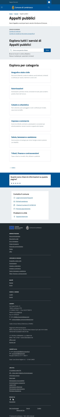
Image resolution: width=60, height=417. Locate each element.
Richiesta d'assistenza (15, 391)
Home (11, 14)
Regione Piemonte (13, 2)
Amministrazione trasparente (17, 383)
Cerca (47, 50)
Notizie (11, 283)
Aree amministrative (14, 236)
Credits (39, 408)
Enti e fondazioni (13, 241)
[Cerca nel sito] (48, 7)
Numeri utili (12, 342)
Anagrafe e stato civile (15, 261)
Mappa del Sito (20, 410)
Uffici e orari (12, 340)
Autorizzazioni (13, 263)
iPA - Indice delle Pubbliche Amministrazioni (21, 373)
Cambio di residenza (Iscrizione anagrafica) (22, 34)
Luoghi (11, 295)
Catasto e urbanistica (15, 266)
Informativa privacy (14, 376)
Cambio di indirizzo (14, 31)
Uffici (10, 252)
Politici (11, 249)
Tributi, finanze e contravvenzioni (18, 274)
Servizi (16, 14)
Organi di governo (14, 244)
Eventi (11, 297)
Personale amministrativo (16, 246)
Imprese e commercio (15, 268)
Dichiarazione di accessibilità (16, 381)
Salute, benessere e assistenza (17, 271)
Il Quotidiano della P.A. (15, 370)
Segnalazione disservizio (15, 387)
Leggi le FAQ (12, 385)
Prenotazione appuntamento (17, 389)
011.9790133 (18, 312)
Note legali (12, 378)
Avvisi (10, 285)
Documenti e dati (13, 239)
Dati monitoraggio (14, 408)
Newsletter (12, 402)
